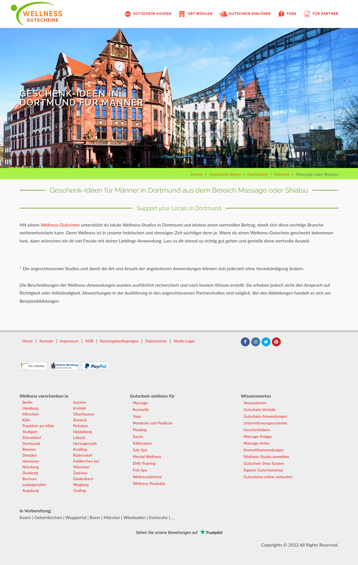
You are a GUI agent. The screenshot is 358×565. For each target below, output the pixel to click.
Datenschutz (156, 340)
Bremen (29, 449)
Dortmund (257, 174)
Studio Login (184, 340)
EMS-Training (144, 463)
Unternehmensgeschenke (265, 423)
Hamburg (30, 408)
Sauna (138, 436)
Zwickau (80, 472)
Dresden (29, 455)
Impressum (69, 340)
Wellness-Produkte (149, 483)
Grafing (79, 490)
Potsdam (80, 425)
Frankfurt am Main (38, 425)
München (30, 414)
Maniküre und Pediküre (153, 423)
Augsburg (30, 490)
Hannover (30, 461)
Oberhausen (83, 414)
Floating (140, 429)
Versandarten (255, 402)
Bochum (29, 478)
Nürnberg (30, 466)
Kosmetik (141, 409)
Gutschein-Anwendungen (265, 416)
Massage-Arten (257, 443)
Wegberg (81, 484)
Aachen (79, 402)
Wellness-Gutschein (60, 224)
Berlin (27, 402)
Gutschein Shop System (264, 463)
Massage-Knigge (258, 436)
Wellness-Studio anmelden (266, 456)
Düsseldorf (31, 437)
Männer (281, 174)
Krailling (80, 449)
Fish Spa (140, 470)
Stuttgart (29, 431)
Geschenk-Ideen (225, 174)
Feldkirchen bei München (86, 464)
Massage (140, 402)
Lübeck (79, 437)
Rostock (80, 419)
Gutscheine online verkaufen (268, 476)
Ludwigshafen (34, 484)
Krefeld (79, 408)
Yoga (137, 416)
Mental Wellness (147, 456)
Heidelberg (82, 431)
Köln (26, 419)
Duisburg (30, 472)
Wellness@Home (147, 476)
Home (196, 174)
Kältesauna (142, 443)
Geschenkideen (257, 429)
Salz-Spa (140, 449)
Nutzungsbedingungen (119, 340)
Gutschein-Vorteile (260, 409)
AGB (89, 340)
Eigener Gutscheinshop (263, 470)
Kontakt (46, 340)
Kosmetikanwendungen (264, 449)
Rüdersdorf (82, 455)
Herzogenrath (85, 443)
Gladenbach (83, 478)
